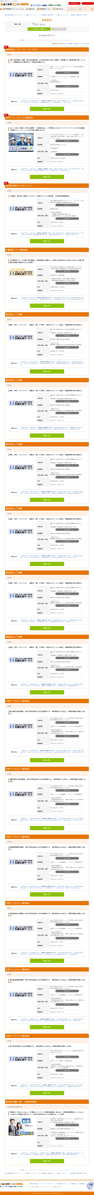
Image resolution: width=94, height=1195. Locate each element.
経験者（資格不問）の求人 (64, 100)
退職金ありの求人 (46, 493)
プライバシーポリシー (47, 1183)
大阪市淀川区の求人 (35, 491)
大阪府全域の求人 (34, 750)
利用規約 (73, 1183)
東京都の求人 (24, 169)
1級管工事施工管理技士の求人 (63, 750)
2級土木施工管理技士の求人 (59, 557)
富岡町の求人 (33, 427)
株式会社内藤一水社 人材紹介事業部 (21, 1102)
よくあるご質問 (34, 1186)
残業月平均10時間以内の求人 (60, 429)
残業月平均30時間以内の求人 (75, 493)
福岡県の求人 (24, 684)
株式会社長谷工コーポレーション (19, 186)
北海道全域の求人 (34, 1153)
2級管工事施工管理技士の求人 (53, 820)
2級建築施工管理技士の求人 (73, 233)
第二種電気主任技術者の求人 (71, 1154)
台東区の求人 (33, 169)
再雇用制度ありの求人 (46, 102)
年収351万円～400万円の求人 (32, 493)
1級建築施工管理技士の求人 (46, 299)
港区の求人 (32, 233)
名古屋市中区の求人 (35, 100)
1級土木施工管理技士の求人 (47, 363)
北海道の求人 (24, 1019)
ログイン (87, 3)
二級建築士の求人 (50, 1086)
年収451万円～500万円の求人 (35, 752)
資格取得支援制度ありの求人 (41, 170)
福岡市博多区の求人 (35, 684)
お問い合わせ (57, 1186)
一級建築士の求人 (57, 102)
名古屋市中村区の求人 (35, 818)
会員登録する (74, 3)
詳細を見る (47, 109)
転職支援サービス (45, 9)
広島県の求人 (24, 361)
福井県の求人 (24, 1153)
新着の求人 (32, 9)
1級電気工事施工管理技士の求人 (61, 297)
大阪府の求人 (24, 491)
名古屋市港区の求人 (35, 556)
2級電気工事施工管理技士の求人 (54, 1154)
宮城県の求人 (24, 952)
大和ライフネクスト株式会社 (17, 701)
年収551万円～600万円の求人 (30, 299)
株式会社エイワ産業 (14, 314)
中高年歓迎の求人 (46, 557)
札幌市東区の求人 (34, 1019)
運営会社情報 (34, 1183)
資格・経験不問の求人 (74, 169)
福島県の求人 (24, 427)
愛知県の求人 (24, 100)
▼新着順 (75, 43)
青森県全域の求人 (44, 1153)
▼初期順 (69, 43)
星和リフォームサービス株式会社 (19, 118)
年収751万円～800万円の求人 (31, 363)
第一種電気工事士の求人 (61, 954)
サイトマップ (46, 1186)
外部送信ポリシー (62, 1183)
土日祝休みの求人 (64, 170)
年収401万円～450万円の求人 (31, 102)
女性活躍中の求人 (67, 820)
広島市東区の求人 (34, 361)
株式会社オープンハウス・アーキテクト (22, 49)
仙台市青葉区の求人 (35, 952)
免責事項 (82, 1183)
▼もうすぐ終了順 (84, 43)
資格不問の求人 (54, 170)
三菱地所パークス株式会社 (17, 250)
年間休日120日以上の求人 (71, 234)
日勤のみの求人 (68, 102)
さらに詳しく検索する (39, 29)
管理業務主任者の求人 (38, 1154)
